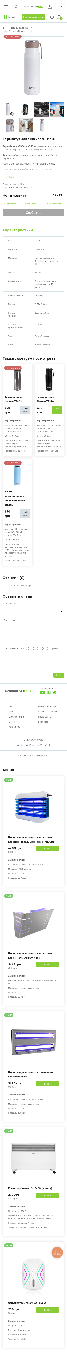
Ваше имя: (9, 603)
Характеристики (18, 230)
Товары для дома (20, 27)
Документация (16, 719)
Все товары (44, 724)
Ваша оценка (11, 651)
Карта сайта (44, 719)
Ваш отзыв (9, 620)
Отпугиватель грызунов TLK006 (27, 1305)
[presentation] (30, 663)
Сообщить (33, 212)
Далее (58, 677)
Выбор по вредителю (32, 17)
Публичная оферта (48, 709)
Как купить (14, 729)
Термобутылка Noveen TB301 (18, 31)
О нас (12, 724)
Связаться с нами (47, 714)
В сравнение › (10, 203)
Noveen (24, 184)
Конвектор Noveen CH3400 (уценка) (30, 1191)
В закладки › (31, 203)
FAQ (11, 709)
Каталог (11, 17)
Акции (12, 714)
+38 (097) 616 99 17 (33, 742)
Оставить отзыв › (55, 203)
